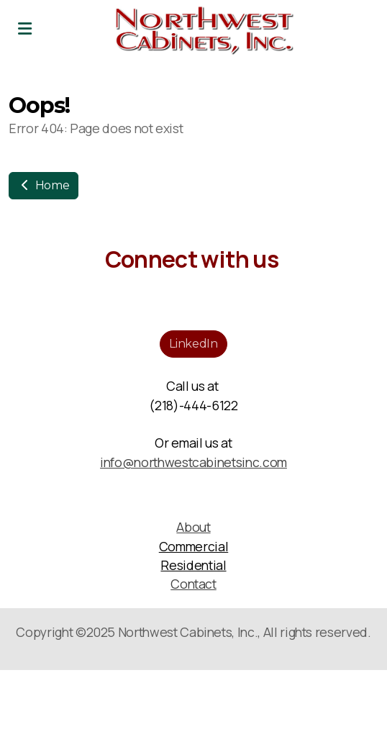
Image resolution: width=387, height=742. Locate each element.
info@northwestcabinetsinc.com (193, 462)
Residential (193, 565)
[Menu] (24, 29)
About (193, 526)
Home (43, 185)
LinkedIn (193, 343)
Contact (193, 583)
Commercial (193, 546)
